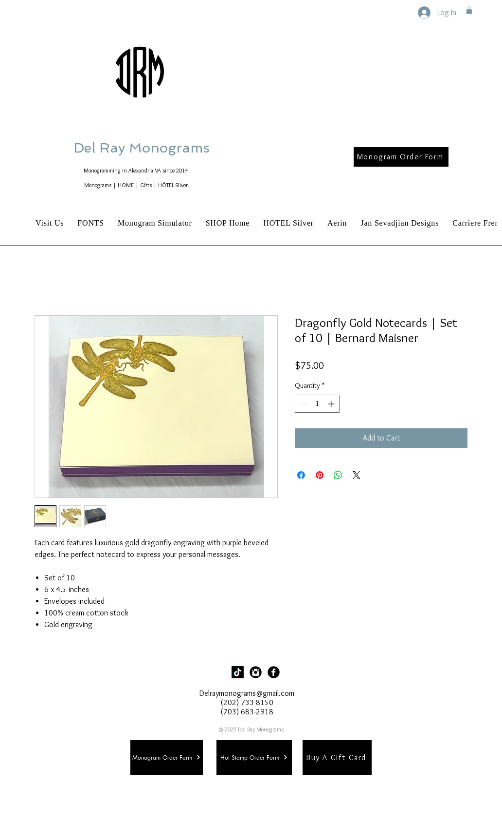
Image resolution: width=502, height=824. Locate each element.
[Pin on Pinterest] (319, 475)
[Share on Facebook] (301, 475)
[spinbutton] (317, 403)
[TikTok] (238, 672)
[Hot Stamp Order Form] (254, 757)
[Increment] (332, 403)
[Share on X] (356, 475)
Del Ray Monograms (172, 148)
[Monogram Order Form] (401, 157)
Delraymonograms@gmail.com (246, 693)
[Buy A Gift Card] (337, 757)
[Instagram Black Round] (256, 672)
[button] (469, 10)
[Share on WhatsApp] (338, 475)
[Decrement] (302, 403)
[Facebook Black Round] (274, 672)
